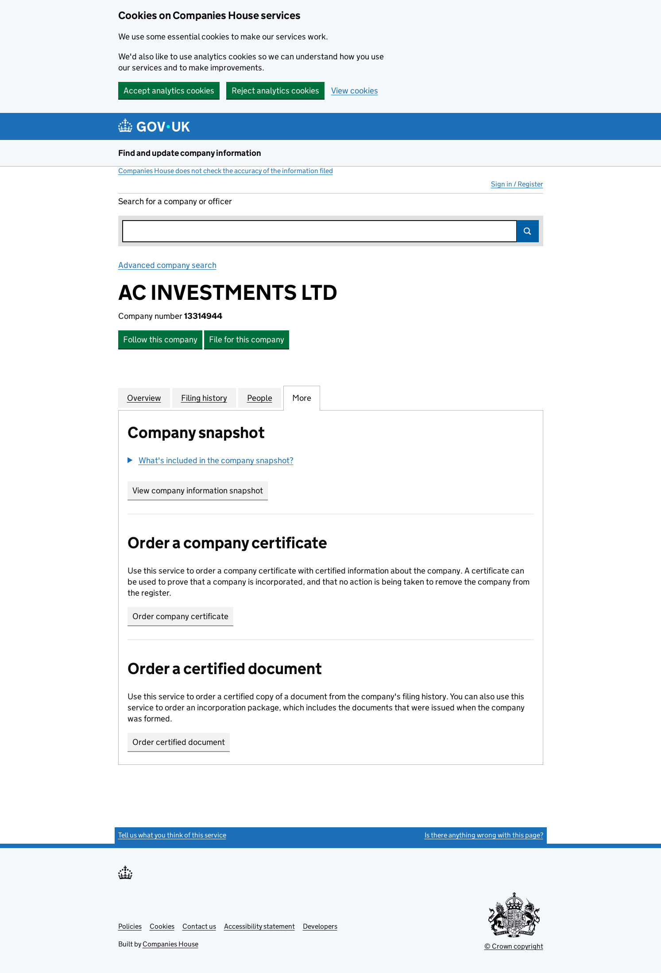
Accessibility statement (259, 926)
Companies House (170, 944)
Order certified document (178, 742)
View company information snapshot (200, 490)
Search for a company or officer (175, 201)
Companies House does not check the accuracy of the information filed (225, 171)
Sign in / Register (517, 184)
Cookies (162, 926)
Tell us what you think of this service (172, 835)
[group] (331, 461)
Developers (320, 926)
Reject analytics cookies (275, 90)
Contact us (199, 926)
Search (528, 231)
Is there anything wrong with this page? (484, 835)
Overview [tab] (144, 397)
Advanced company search (167, 265)
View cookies (354, 90)
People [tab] (259, 397)
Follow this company (160, 339)
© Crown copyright (513, 946)
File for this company (246, 339)
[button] (211, 460)
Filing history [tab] (204, 397)
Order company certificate (180, 616)
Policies (130, 926)
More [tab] (301, 397)
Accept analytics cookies (169, 90)
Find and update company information (189, 153)
